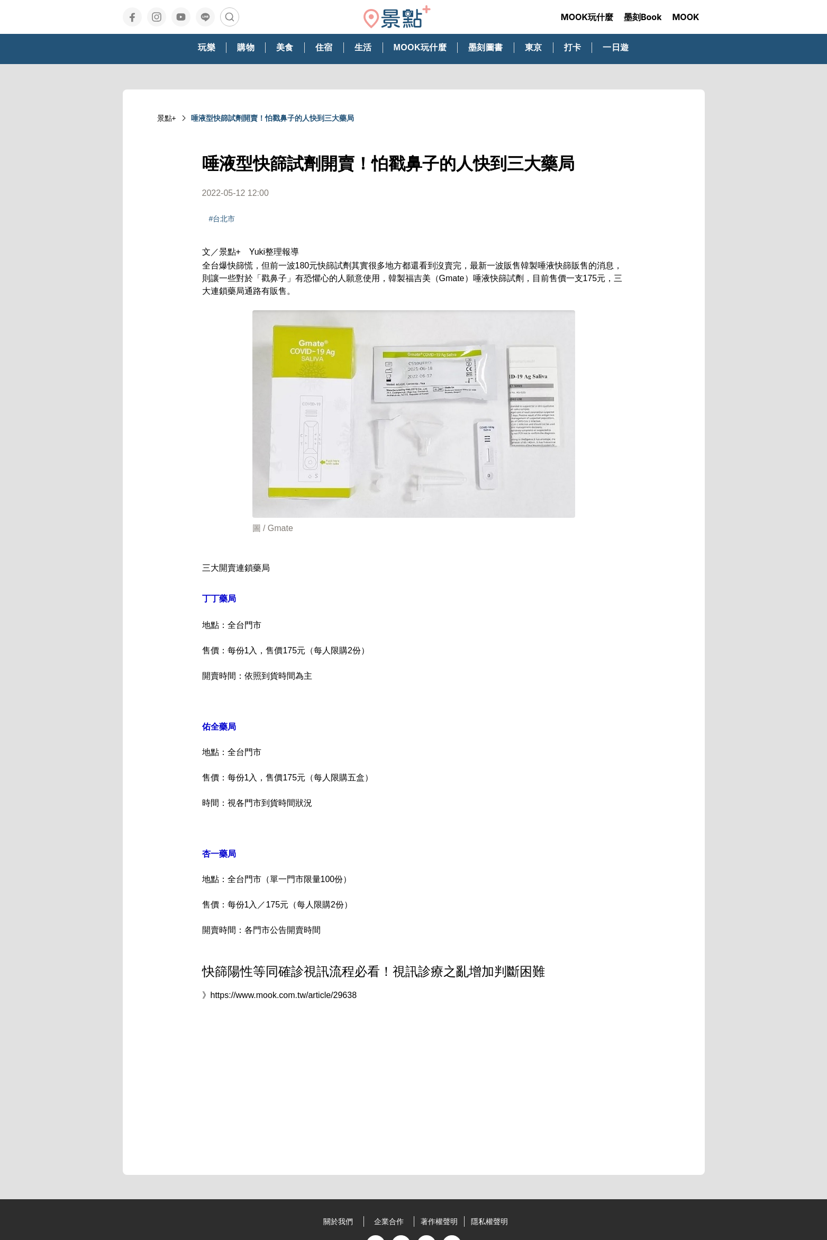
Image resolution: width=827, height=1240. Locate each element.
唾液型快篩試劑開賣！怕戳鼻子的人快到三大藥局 (272, 118)
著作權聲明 (439, 1221)
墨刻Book (643, 17)
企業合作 (389, 1221)
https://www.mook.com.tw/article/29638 (284, 995)
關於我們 (338, 1221)
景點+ (166, 118)
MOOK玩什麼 (587, 17)
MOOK (685, 17)
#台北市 (222, 218)
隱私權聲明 (489, 1221)
